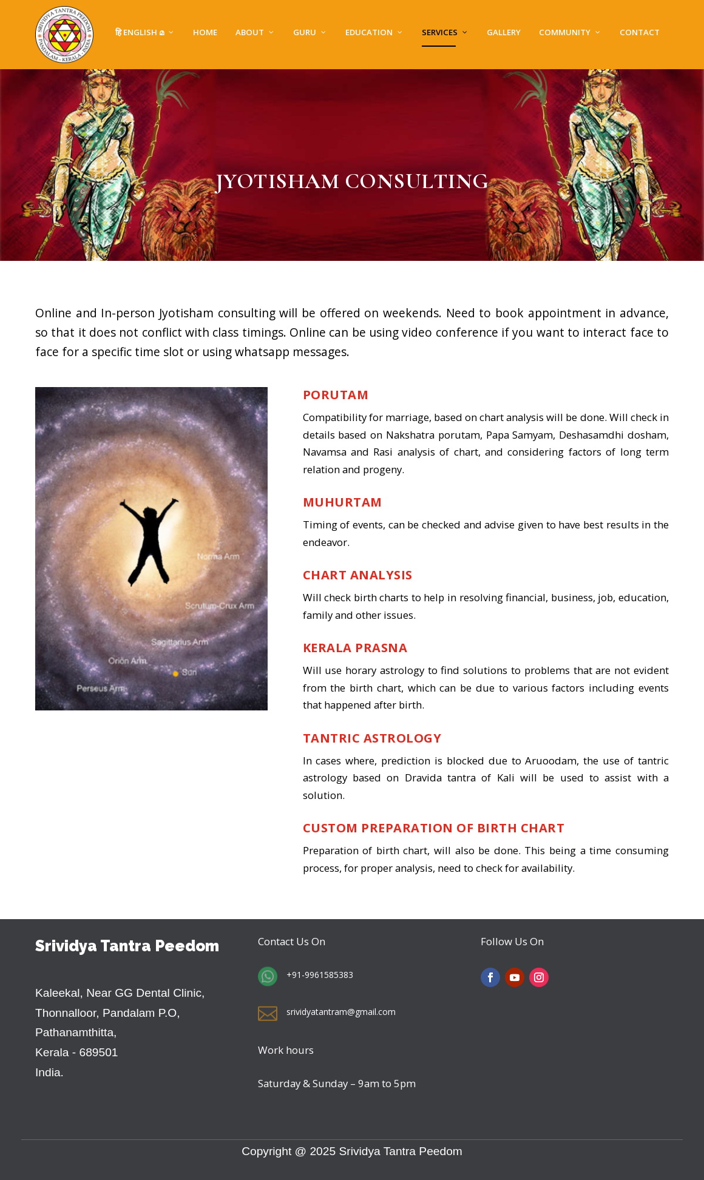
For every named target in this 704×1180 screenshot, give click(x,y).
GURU (304, 33)
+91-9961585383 (319, 974)
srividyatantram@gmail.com (341, 1011)
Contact (640, 33)
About (249, 33)
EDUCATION (369, 33)
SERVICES (440, 33)
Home (205, 33)
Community (565, 33)
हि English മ (139, 33)
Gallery (504, 33)
